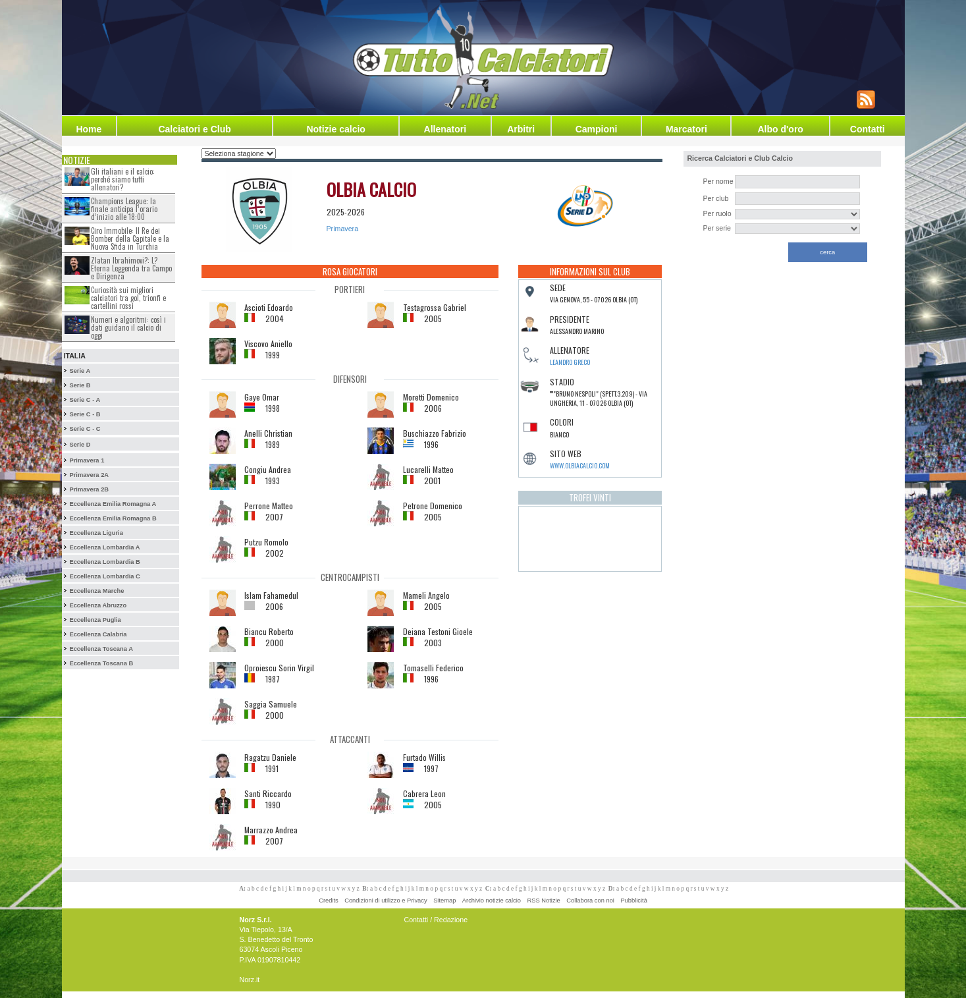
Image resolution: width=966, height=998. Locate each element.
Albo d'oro (780, 129)
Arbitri (521, 129)
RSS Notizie (543, 900)
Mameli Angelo (426, 595)
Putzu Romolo (266, 541)
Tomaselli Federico (433, 667)
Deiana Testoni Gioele (438, 631)
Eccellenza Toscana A (100, 649)
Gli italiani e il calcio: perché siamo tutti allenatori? (123, 179)
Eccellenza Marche (96, 591)
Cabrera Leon (424, 793)
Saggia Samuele (270, 703)
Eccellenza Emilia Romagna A (112, 504)
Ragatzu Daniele (270, 757)
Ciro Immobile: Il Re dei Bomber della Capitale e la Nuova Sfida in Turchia (130, 238)
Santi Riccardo (268, 793)
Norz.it (250, 980)
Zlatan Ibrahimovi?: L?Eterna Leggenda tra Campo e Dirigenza (131, 268)
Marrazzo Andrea (271, 829)
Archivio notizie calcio (491, 900)
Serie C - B (84, 414)
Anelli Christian (268, 433)
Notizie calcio (335, 129)
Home (88, 129)
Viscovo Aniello (268, 343)
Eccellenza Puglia (95, 620)
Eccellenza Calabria (97, 634)
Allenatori (445, 129)
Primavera (343, 229)
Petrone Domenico (432, 505)
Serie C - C (84, 429)
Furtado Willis (424, 757)
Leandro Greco (570, 362)
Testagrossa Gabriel (434, 307)
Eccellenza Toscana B (101, 663)
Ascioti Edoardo (268, 307)
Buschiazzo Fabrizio (434, 433)
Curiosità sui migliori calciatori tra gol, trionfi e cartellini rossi (128, 298)
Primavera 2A (89, 475)
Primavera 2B (89, 489)
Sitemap (444, 900)
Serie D (79, 444)
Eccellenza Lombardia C (104, 576)
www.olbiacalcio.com (580, 465)
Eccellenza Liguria (95, 533)
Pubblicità (633, 900)
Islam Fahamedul (271, 595)
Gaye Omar (261, 396)
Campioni (597, 129)
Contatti (867, 129)
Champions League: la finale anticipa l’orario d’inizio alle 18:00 (124, 209)
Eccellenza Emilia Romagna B (112, 518)
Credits (328, 900)
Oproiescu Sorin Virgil (279, 667)
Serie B (79, 385)
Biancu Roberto (269, 631)
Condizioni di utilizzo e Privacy (385, 900)
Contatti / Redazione (436, 920)
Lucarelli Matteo (428, 469)
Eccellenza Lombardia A (104, 547)
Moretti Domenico (431, 396)
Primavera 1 (86, 460)
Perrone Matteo (268, 505)
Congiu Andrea (267, 469)
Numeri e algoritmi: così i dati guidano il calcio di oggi (128, 327)
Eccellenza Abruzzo (97, 605)
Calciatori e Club (194, 129)
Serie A (79, 371)
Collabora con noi (590, 900)
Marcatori (686, 129)
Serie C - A (84, 400)
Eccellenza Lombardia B (104, 562)
